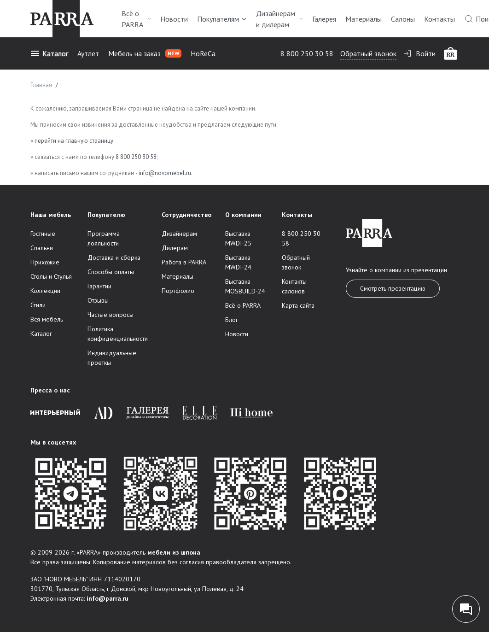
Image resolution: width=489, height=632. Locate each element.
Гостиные (42, 233)
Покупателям (222, 18)
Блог (231, 320)
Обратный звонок (368, 53)
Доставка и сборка (113, 257)
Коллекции (45, 291)
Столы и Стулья (51, 276)
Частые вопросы (110, 314)
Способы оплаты (110, 272)
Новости (174, 18)
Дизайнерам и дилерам (279, 19)
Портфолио (178, 291)
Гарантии (99, 286)
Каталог (49, 53)
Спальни (41, 248)
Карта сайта (298, 305)
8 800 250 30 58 (306, 53)
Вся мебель (46, 319)
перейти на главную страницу (74, 141)
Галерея (324, 18)
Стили (38, 305)
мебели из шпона (173, 552)
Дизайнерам (179, 233)
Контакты (439, 18)
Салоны (403, 18)
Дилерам (175, 248)
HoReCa (203, 53)
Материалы (363, 18)
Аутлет (88, 53)
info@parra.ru (107, 598)
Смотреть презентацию (392, 288)
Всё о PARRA (136, 19)
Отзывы (98, 300)
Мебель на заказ (144, 53)
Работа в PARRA (184, 262)
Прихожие (44, 262)
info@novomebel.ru (165, 173)
